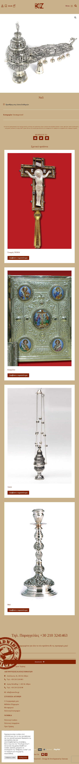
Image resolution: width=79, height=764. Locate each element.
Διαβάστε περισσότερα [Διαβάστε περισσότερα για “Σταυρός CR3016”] (18, 258)
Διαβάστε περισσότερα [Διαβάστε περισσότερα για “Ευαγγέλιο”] (18, 375)
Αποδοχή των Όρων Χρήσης (15, 666)
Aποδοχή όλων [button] (23, 757)
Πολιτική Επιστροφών (12, 711)
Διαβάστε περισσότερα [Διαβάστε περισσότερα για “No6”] (18, 610)
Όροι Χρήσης (9, 726)
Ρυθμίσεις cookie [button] (10, 757)
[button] (75, 6)
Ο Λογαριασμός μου (11, 701)
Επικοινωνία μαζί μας (12, 739)
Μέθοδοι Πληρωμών (11, 704)
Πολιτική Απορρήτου (11, 723)
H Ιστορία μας (9, 736)
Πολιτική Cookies (10, 720)
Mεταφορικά (8, 707)
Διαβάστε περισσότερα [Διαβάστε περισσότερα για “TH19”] (18, 493)
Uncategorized (18, 115)
